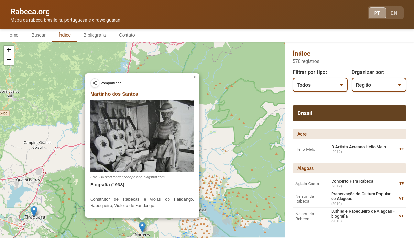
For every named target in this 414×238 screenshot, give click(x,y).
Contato (127, 35)
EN (394, 13)
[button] (273, 153)
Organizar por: (368, 72)
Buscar (38, 35)
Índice (65, 35)
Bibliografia (94, 35)
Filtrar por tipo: (310, 72)
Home (12, 35)
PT (377, 13)
